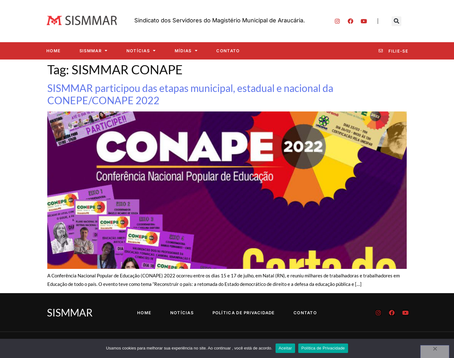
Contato (228, 50)
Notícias (141, 50)
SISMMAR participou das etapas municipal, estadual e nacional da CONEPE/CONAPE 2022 (190, 94)
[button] (396, 21)
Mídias (186, 50)
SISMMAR (93, 50)
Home (53, 50)
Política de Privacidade (243, 312)
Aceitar (285, 348)
